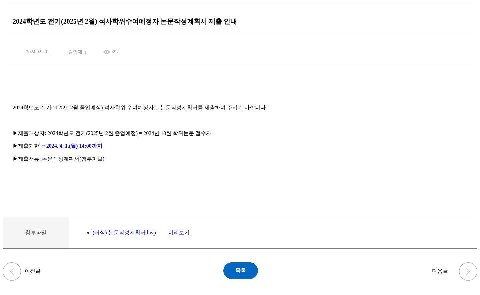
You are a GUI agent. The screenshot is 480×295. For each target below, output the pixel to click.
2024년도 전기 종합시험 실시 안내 (468, 271)
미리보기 (179, 232)
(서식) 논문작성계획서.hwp (125, 232)
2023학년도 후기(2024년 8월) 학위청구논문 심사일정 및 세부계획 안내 (12, 271)
